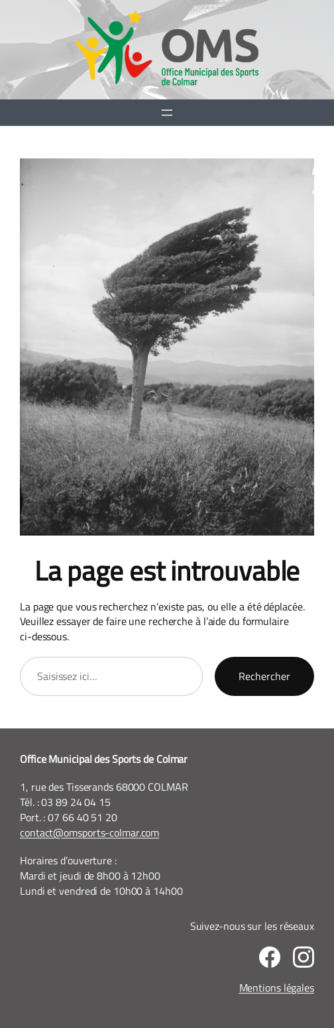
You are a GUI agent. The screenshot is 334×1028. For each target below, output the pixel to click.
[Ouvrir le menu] (167, 112)
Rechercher (264, 675)
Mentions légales (276, 987)
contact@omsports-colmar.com (89, 832)
